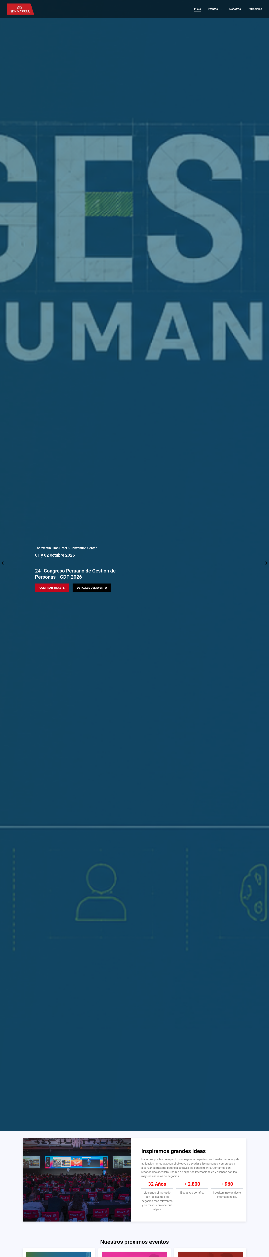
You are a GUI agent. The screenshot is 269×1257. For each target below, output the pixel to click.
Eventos (215, 9)
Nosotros (235, 9)
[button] (2, 563)
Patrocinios (255, 9)
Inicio (197, 9)
